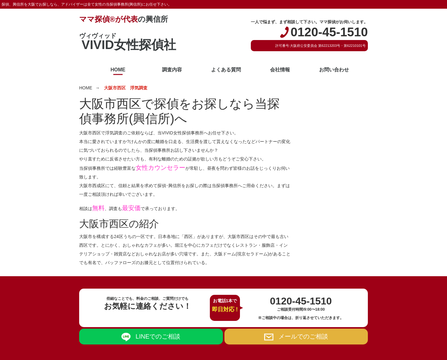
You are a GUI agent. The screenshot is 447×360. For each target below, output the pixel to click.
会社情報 (280, 69)
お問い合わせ (334, 69)
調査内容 (172, 69)
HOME (118, 69)
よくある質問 (226, 69)
